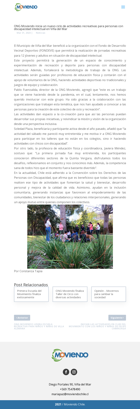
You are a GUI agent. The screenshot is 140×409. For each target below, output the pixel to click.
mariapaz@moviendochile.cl (70, 394)
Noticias (40, 32)
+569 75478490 (70, 389)
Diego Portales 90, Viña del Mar (70, 384)
